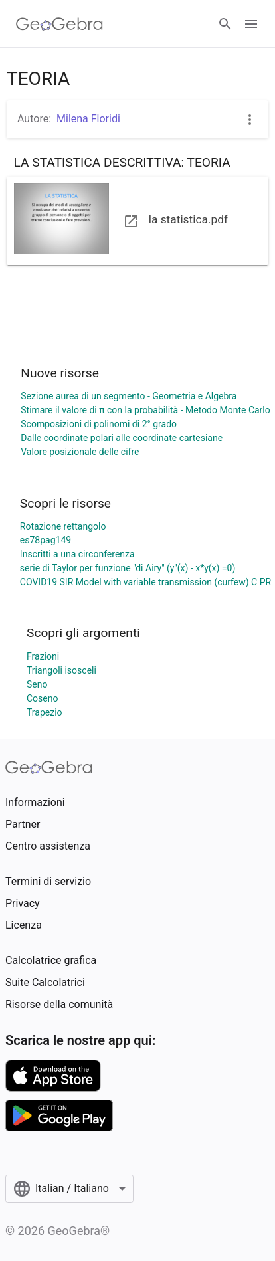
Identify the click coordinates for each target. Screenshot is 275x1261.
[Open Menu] (251, 24)
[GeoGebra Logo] (59, 24)
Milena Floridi (88, 118)
